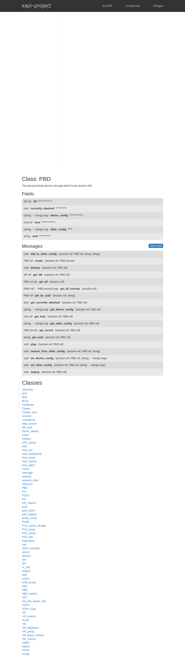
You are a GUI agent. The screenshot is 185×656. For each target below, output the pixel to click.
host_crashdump (32, 453)
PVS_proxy (28, 529)
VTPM (25, 650)
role (24, 544)
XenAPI (107, 5)
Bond (25, 400)
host (24, 446)
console (26, 416)
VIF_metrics (29, 616)
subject (26, 570)
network (26, 476)
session (26, 555)
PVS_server (29, 533)
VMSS (26, 646)
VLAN (25, 620)
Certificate (28, 404)
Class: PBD (36, 179)
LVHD (25, 468)
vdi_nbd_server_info (34, 601)
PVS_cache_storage (34, 525)
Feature (26, 438)
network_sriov (30, 480)
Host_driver (29, 457)
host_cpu (27, 450)
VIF (24, 612)
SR (24, 563)
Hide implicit (156, 245)
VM (24, 623)
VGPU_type (29, 608)
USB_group (29, 582)
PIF (24, 499)
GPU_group (29, 442)
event (25, 434)
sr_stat (26, 567)
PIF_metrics (29, 502)
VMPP (26, 642)
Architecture (132, 5)
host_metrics (29, 461)
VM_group (28, 631)
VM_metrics (29, 639)
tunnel (25, 578)
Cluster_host (29, 412)
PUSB (25, 521)
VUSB (25, 654)
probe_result (29, 518)
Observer (27, 484)
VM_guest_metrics (33, 635)
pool (24, 506)
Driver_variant (30, 431)
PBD (25, 487)
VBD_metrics (29, 593)
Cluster (26, 408)
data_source (29, 423)
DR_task (27, 427)
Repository (28, 540)
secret (25, 552)
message (27, 472)
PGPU (26, 495)
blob (24, 397)
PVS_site (27, 536)
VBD (25, 589)
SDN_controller (31, 548)
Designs (158, 5)
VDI (24, 597)
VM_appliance (30, 627)
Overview (27, 389)
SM (24, 559)
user (24, 586)
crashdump (28, 419)
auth (24, 393)
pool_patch (28, 510)
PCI (24, 491)
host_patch (28, 465)
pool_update (29, 514)
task (24, 574)
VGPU (26, 604)
